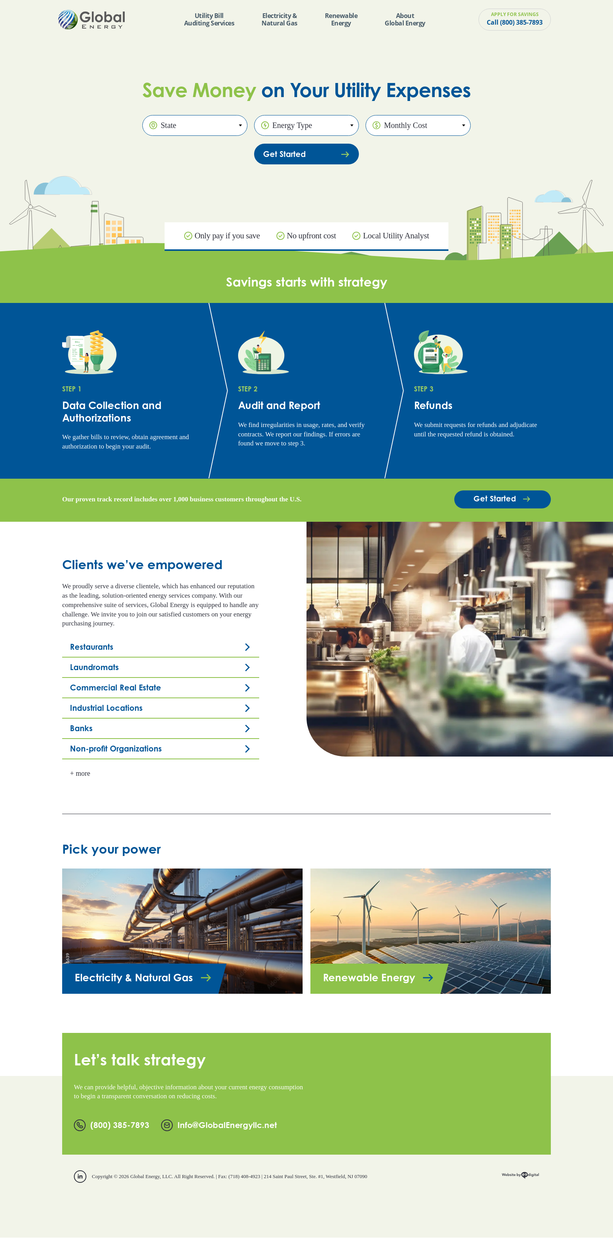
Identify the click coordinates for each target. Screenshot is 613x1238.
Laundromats (94, 667)
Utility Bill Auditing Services (209, 19)
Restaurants (91, 647)
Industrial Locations (106, 708)
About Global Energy (405, 19)
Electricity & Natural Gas (280, 19)
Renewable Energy (341, 19)
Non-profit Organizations (116, 749)
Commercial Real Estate (115, 688)
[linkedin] (80, 1177)
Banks (81, 728)
